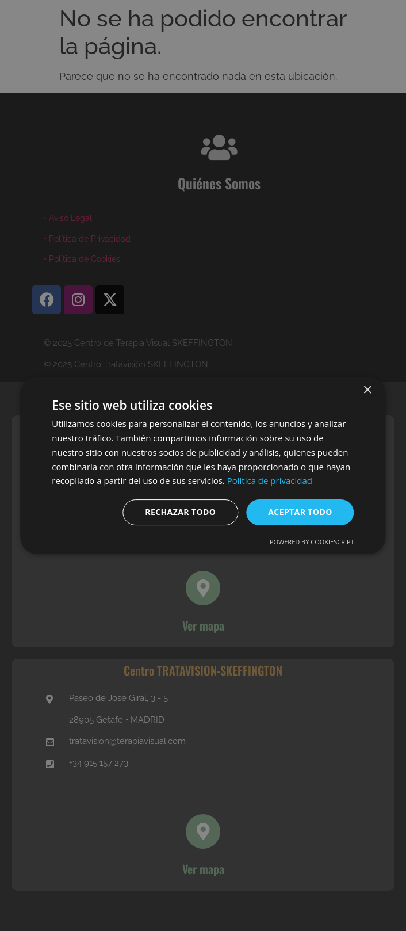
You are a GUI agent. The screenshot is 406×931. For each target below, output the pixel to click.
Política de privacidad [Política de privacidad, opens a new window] (269, 480)
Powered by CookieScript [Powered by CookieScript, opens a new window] (312, 541)
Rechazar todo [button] (180, 511)
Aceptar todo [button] (300, 511)
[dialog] (202, 465)
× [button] (367, 390)
